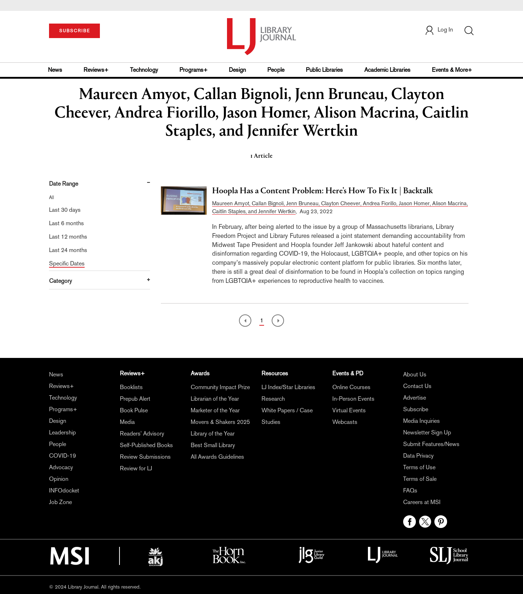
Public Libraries (324, 69)
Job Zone (60, 502)
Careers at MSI (422, 502)
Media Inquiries (421, 420)
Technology (144, 69)
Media (127, 421)
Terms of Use (419, 467)
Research (273, 398)
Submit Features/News (431, 444)
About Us (414, 374)
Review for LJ (136, 468)
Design (237, 69)
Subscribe (415, 409)
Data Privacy (418, 455)
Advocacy (61, 467)
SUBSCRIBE (74, 30)
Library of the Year (213, 433)
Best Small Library (213, 445)
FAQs (410, 490)
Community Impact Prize (220, 387)
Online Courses (351, 387)
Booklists (131, 387)
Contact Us (417, 386)
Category (60, 280)
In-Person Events (353, 398)
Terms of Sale (420, 478)
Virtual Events (349, 410)
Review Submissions (145, 456)
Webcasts (344, 421)
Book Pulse (134, 410)
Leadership (62, 432)
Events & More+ (452, 69)
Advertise (414, 397)
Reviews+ (96, 69)
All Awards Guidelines (217, 456)
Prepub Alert (135, 398)
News (55, 69)
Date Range (63, 183)
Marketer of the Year (215, 410)
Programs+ (193, 69)
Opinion (58, 478)
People (275, 69)
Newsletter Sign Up (427, 432)
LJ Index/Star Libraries (288, 387)
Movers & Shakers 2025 (220, 421)
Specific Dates (67, 263)
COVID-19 (62, 455)
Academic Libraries (387, 69)
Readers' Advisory (142, 433)
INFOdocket (64, 490)
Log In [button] (439, 29)
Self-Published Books (146, 445)
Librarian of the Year (215, 398)
